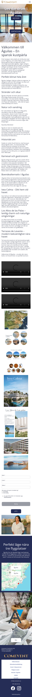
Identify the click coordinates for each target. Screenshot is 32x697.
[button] (30, 2)
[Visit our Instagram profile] (19, 688)
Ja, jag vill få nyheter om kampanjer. (13, 496)
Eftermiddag (6, 492)
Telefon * (4, 485)
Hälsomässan (16, 661)
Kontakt (16, 678)
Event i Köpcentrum (16, 667)
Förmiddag (5, 491)
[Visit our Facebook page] (13, 688)
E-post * (3, 480)
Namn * (3, 475)
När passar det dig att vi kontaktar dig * (10, 490)
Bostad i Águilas (16, 672)
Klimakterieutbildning (16, 664)
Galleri (16, 675)
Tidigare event (16, 670)
